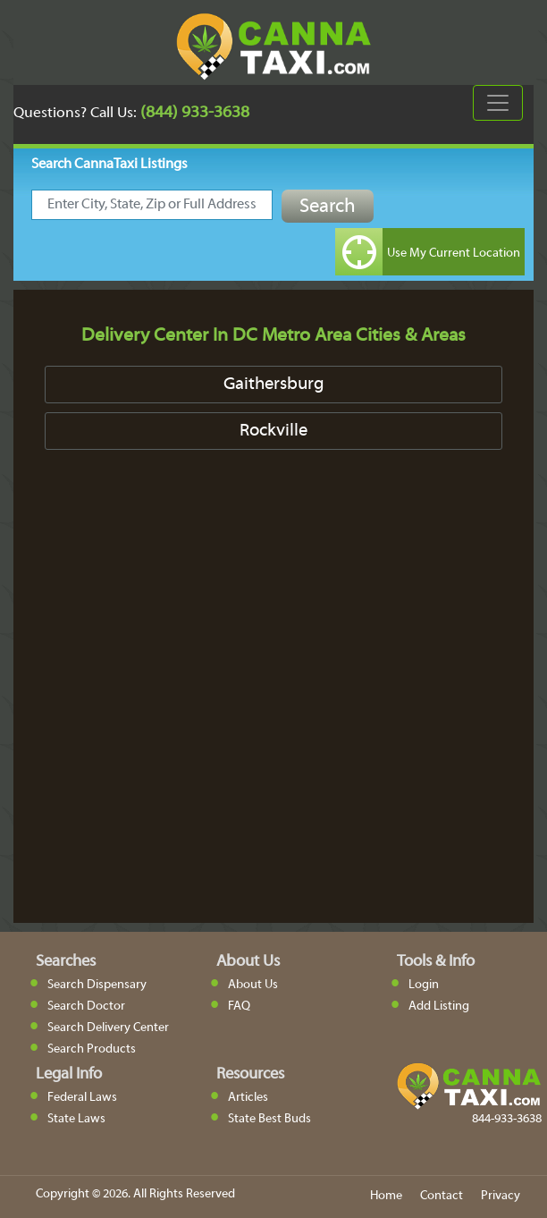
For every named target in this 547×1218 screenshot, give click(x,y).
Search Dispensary (97, 985)
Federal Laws (82, 1097)
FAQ (239, 1006)
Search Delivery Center (108, 1028)
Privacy (500, 1196)
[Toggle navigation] (498, 103)
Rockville (273, 431)
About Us (253, 985)
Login (423, 985)
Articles (248, 1097)
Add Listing (438, 1006)
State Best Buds (269, 1119)
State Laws (76, 1119)
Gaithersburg (273, 384)
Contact (441, 1196)
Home (386, 1196)
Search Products (91, 1049)
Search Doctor (86, 1006)
